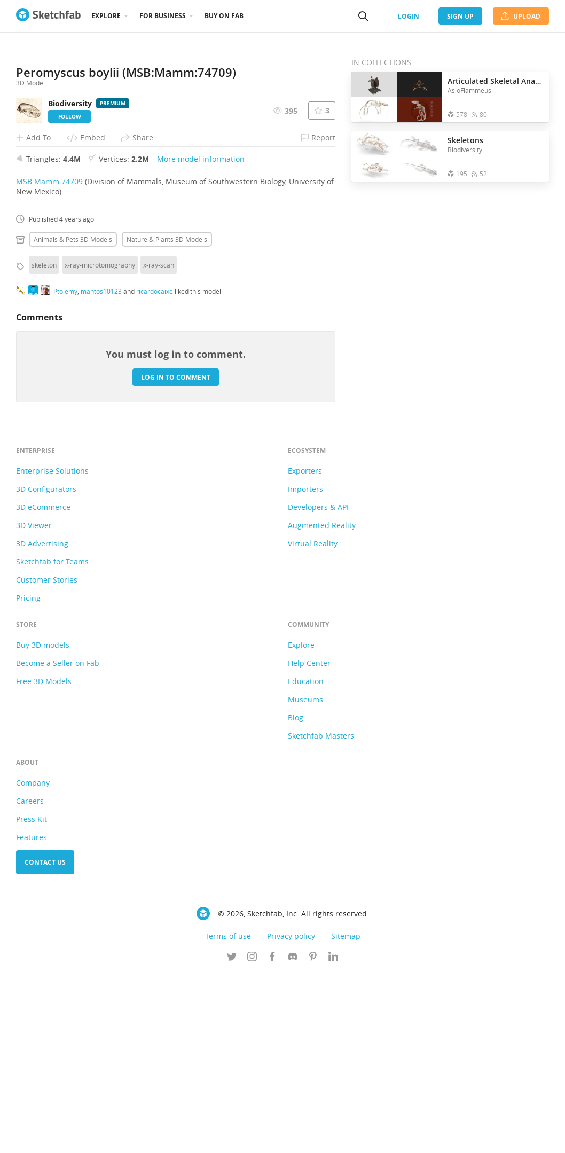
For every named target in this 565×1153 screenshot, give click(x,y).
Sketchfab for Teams (52, 740)
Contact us (45, 1041)
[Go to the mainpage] (48, 16)
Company (33, 961)
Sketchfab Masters (321, 914)
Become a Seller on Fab (57, 842)
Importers (305, 668)
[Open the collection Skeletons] (396, 156)
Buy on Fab (224, 15)
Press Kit (31, 998)
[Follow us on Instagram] (252, 1136)
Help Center (309, 842)
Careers (30, 980)
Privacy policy (291, 1115)
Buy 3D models (42, 824)
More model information (201, 338)
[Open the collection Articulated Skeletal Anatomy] (396, 97)
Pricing (28, 777)
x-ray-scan (158, 444)
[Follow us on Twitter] (232, 1136)
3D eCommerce (43, 686)
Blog (295, 896)
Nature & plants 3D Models (167, 418)
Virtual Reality (313, 722)
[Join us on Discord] (292, 1136)
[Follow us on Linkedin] (333, 1136)
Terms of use (228, 1115)
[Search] (363, 16)
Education (306, 860)
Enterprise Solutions (52, 650)
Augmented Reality (322, 704)
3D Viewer (34, 704)
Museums (305, 878)
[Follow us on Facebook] (272, 1136)
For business (162, 15)
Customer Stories (46, 759)
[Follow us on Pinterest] (313, 1136)
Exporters (305, 650)
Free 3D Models (44, 860)
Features (31, 1016)
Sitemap (345, 1115)
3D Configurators (46, 668)
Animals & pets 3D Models (73, 418)
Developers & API (318, 686)
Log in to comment (175, 555)
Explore (106, 15)
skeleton (44, 444)
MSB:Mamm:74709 (49, 360)
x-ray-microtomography (100, 444)
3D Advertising (42, 722)
